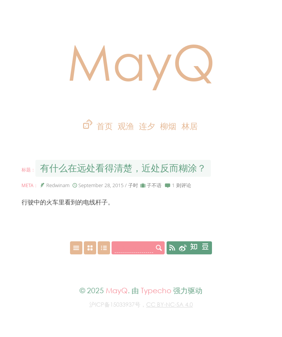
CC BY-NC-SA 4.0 (169, 304)
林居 (190, 126)
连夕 (147, 126)
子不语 (154, 185)
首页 (105, 126)
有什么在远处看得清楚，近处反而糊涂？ (123, 168)
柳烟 (168, 126)
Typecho (156, 290)
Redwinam (58, 185)
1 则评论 (181, 185)
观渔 (126, 126)
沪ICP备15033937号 (114, 304)
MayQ (141, 61)
